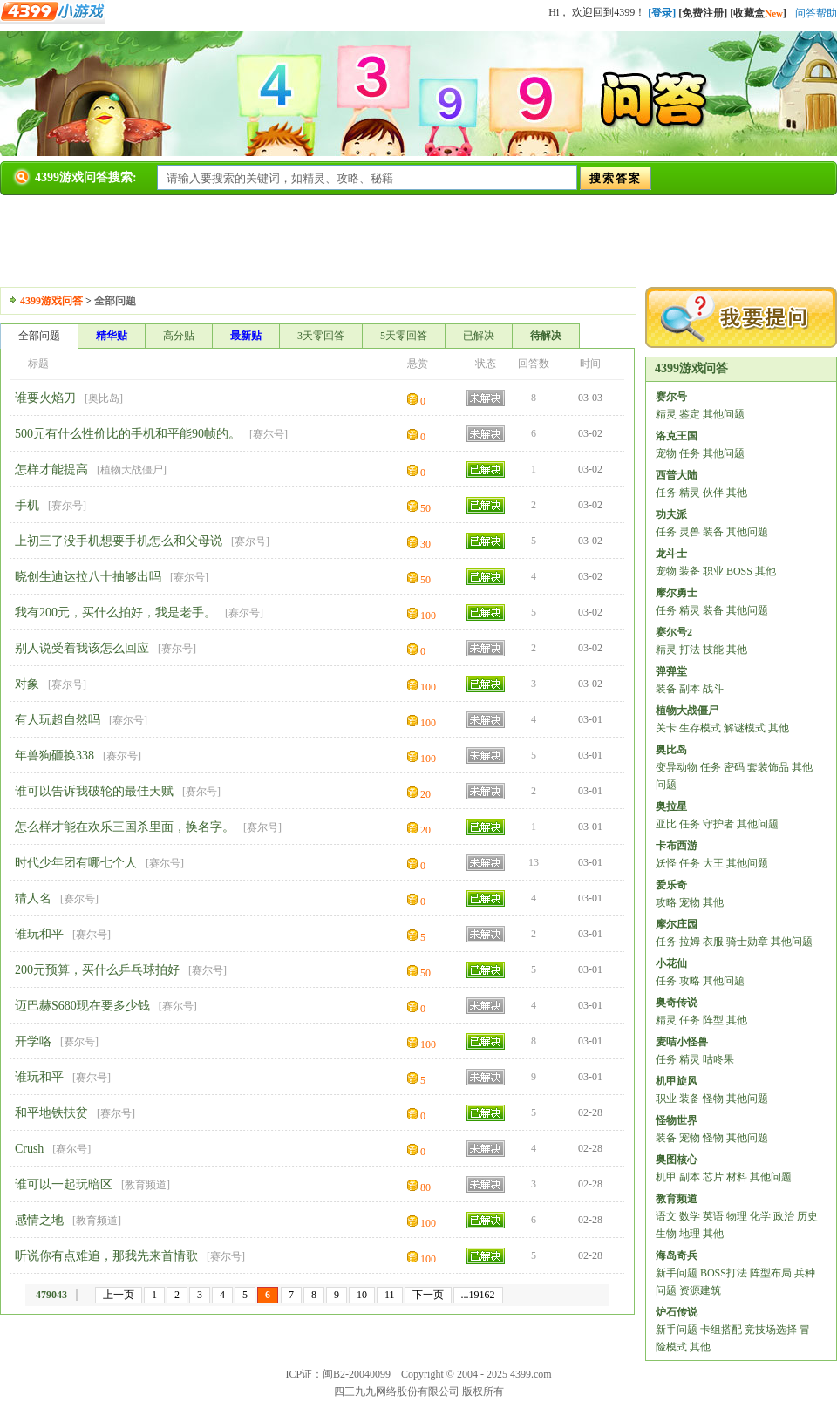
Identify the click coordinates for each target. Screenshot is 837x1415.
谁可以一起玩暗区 (63, 1184)
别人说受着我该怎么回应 (82, 648)
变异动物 (677, 767)
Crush (29, 1148)
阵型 (713, 1020)
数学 (689, 1216)
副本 (689, 689)
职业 (713, 571)
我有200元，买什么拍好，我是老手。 (115, 612)
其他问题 (724, 414)
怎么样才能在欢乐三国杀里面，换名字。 (125, 826)
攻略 (666, 902)
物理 (736, 1216)
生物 (666, 1234)
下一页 (428, 1295)
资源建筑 (700, 1290)
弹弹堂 (671, 671)
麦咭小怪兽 (682, 1042)
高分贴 (178, 336)
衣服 (713, 941)
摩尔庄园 (677, 924)
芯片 (713, 1177)
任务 (689, 453)
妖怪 (666, 863)
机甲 (666, 1177)
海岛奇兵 (677, 1255)
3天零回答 (320, 336)
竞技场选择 (771, 1329)
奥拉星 (671, 806)
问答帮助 (816, 13)
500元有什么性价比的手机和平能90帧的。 (128, 433)
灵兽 (689, 532)
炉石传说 (677, 1312)
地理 (689, 1234)
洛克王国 (677, 436)
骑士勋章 (747, 941)
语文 (666, 1216)
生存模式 (700, 728)
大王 (713, 863)
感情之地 (39, 1220)
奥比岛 (103, 398)
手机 (27, 505)
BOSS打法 (723, 1273)
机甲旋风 (677, 1081)
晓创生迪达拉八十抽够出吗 (88, 576)
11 (389, 1295)
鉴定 (689, 414)
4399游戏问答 (51, 301)
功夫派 (671, 514)
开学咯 (33, 1041)
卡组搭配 (721, 1329)
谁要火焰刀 (45, 398)
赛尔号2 (674, 632)
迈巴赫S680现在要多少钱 (82, 1005)
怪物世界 (677, 1120)
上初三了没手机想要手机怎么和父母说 (118, 541)
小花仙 (671, 963)
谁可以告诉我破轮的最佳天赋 (94, 791)
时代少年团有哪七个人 (76, 862)
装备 (713, 532)
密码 (734, 767)
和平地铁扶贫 (51, 1112)
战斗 (713, 689)
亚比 (666, 824)
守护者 (718, 824)
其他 (736, 492)
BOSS (739, 571)
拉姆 (689, 941)
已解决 (478, 336)
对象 (27, 683)
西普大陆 (677, 475)
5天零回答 (403, 336)
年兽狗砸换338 (54, 755)
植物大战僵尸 (131, 470)
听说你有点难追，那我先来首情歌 (106, 1255)
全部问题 (39, 336)
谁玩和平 (39, 934)
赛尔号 (268, 434)
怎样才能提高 (51, 469)
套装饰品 (768, 767)
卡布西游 (677, 846)
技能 (713, 649)
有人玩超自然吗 (57, 719)
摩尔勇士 (677, 593)
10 (362, 1295)
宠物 (666, 453)
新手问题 (677, 1273)
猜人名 (33, 898)
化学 (760, 1216)
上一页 (118, 1295)
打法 (689, 649)
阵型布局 (771, 1273)
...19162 (478, 1295)
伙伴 (713, 492)
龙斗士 (671, 554)
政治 (783, 1216)
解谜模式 (745, 728)
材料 (736, 1177)
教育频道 (146, 1185)
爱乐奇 (671, 885)
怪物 (713, 1098)
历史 (807, 1216)
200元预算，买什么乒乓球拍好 (97, 969)
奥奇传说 (677, 1003)
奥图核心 (677, 1159)
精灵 (666, 414)
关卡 (666, 728)
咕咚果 (718, 1059)
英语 (713, 1216)
